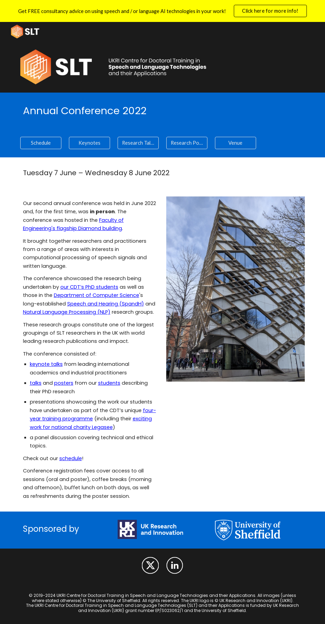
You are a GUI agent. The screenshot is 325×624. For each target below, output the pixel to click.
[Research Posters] (187, 143)
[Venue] (235, 143)
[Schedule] (41, 143)
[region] (162, 11)
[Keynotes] (89, 143)
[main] (162, 110)
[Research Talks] (138, 143)
